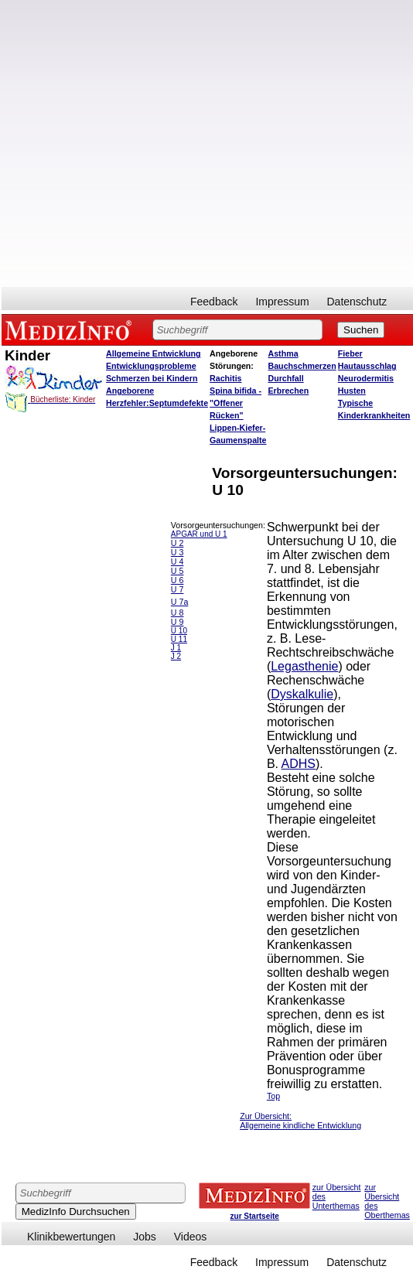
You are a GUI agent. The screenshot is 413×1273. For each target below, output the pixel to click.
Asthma (283, 353)
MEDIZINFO (71, 329)
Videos (190, 1236)
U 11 (179, 639)
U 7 (177, 589)
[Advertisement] (177, 143)
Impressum (282, 301)
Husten (352, 390)
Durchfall (286, 378)
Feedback (213, 301)
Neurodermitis (366, 378)
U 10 (179, 630)
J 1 (176, 647)
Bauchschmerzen (302, 365)
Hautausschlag (367, 365)
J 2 (176, 656)
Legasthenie (304, 666)
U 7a (180, 601)
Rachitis (225, 378)
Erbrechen (288, 390)
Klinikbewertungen (71, 1236)
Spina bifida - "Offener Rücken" (235, 403)
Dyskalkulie (302, 694)
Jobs (144, 1236)
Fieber (350, 353)
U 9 (177, 621)
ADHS (299, 763)
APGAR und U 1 (199, 534)
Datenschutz (357, 301)
